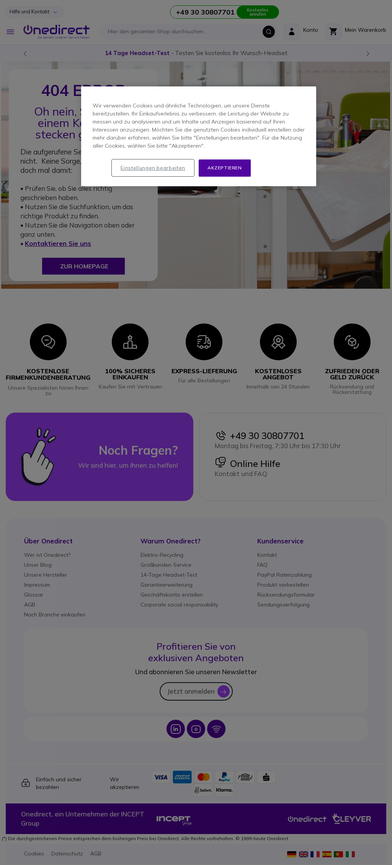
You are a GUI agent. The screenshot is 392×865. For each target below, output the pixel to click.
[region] (198, 136)
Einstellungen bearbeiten (153, 168)
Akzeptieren (224, 168)
